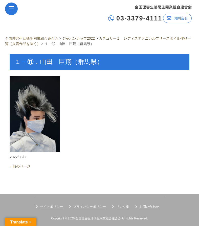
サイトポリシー (51, 207)
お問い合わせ (149, 207)
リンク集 (122, 207)
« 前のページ (20, 166)
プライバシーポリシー (89, 207)
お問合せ (177, 18)
